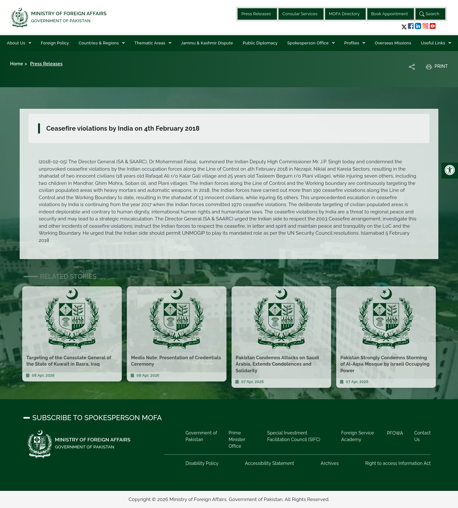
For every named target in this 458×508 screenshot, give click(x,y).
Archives (330, 463)
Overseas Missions (393, 43)
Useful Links (433, 43)
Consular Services (299, 13)
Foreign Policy (55, 43)
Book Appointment (389, 13)
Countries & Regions (99, 43)
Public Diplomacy (260, 43)
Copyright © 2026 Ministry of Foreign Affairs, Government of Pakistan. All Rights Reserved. (228, 499)
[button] (404, 26)
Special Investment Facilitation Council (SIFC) (293, 436)
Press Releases (256, 13)
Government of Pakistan (201, 436)
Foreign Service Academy (357, 436)
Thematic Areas (150, 43)
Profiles (352, 43)
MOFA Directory (344, 13)
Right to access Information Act (398, 463)
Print (437, 66)
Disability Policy (202, 463)
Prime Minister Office (237, 439)
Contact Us (422, 436)
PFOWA (395, 433)
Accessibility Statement (269, 463)
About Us (16, 43)
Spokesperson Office (308, 43)
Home (16, 63)
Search (429, 13)
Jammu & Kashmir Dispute (207, 43)
